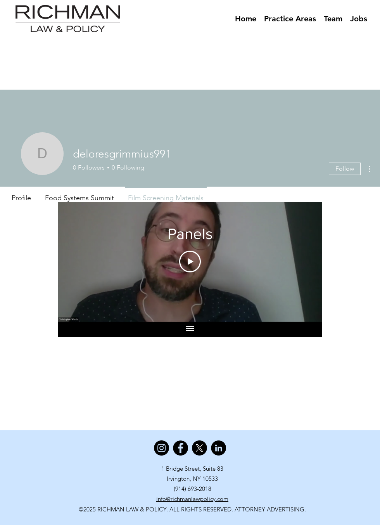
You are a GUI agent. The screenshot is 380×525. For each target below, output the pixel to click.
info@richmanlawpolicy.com (192, 498)
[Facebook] (180, 448)
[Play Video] (190, 261)
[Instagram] (161, 448)
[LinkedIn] (218, 448)
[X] (199, 448)
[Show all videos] (190, 329)
